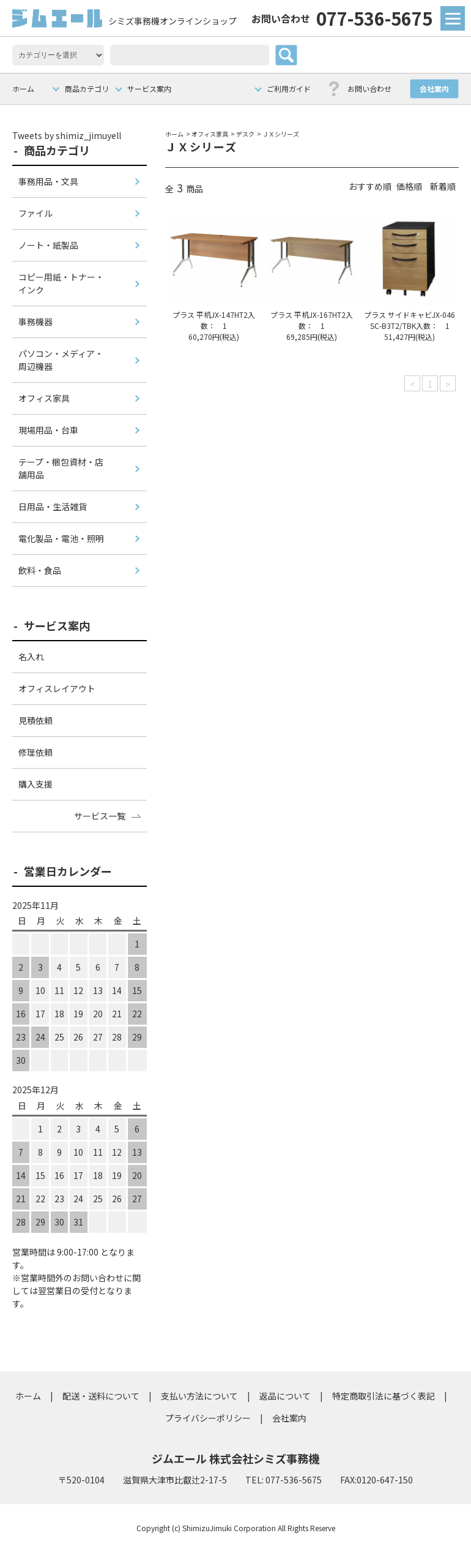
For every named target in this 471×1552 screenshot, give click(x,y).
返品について (285, 1396)
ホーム (23, 88)
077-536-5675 (341, 18)
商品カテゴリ (87, 88)
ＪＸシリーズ (280, 133)
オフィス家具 (209, 133)
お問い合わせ (369, 88)
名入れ (31, 656)
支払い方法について (199, 1396)
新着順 (443, 186)
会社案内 (434, 88)
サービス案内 (149, 88)
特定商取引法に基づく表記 (383, 1396)
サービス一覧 (99, 816)
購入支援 (35, 784)
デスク (245, 133)
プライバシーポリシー (208, 1418)
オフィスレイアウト (56, 688)
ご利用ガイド (289, 88)
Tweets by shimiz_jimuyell (66, 135)
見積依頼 (35, 720)
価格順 (409, 186)
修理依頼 (35, 752)
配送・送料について (100, 1396)
